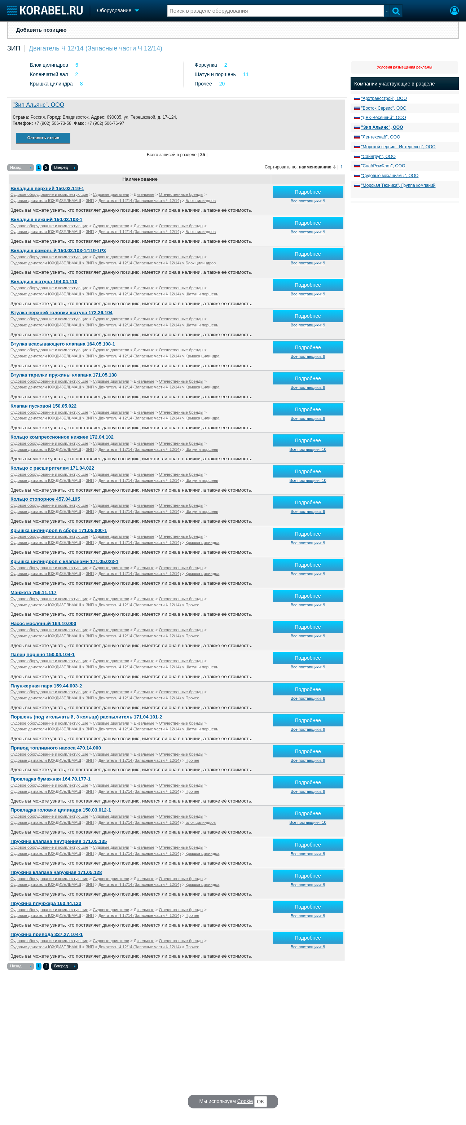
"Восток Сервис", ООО (383, 108)
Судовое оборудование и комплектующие (49, 194)
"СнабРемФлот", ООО (383, 165)
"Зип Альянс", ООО (38, 105)
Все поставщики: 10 (308, 449)
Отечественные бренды (181, 194)
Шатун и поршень (215, 74)
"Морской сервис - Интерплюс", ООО (398, 146)
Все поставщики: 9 (308, 201)
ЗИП (14, 48)
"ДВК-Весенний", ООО (383, 117)
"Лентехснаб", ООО (380, 137)
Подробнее (308, 192)
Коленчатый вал (49, 74)
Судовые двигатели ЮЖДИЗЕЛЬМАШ (45, 200)
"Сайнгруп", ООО (378, 156)
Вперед (64, 168)
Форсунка (206, 65)
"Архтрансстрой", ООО (384, 98)
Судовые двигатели (111, 194)
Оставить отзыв (43, 138)
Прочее (203, 84)
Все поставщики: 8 (308, 698)
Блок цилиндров (49, 65)
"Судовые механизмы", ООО (389, 175)
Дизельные (144, 194)
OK (260, 1101)
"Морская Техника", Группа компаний (398, 185)
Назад (20, 168)
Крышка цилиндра (51, 84)
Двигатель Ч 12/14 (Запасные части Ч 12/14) (95, 48)
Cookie (245, 1101)
